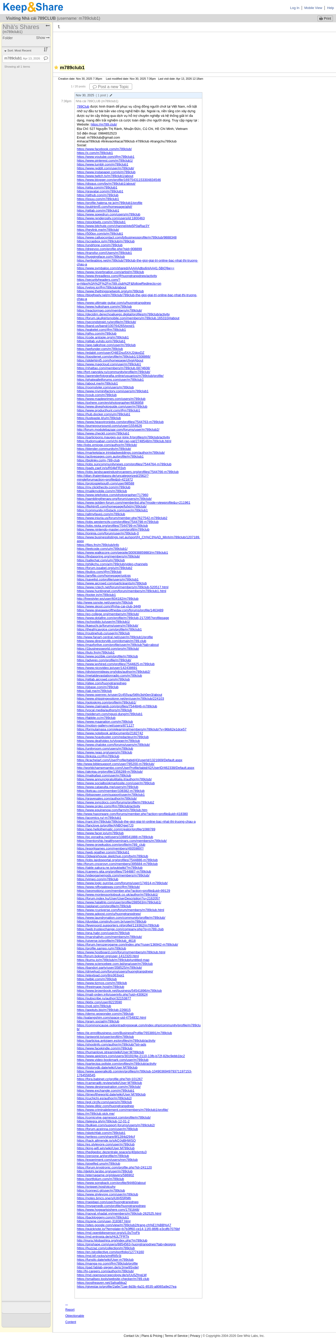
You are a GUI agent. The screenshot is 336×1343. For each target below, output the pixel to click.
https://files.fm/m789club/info (98, 545)
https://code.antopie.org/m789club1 (103, 337)
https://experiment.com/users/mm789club (107, 1160)
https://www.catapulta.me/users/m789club (107, 787)
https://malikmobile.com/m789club (102, 491)
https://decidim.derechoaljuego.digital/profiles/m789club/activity (123, 314)
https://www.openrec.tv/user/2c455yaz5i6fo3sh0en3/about (119, 695)
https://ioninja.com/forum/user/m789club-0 (108, 533)
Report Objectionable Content (74, 1316)
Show (43, 38)
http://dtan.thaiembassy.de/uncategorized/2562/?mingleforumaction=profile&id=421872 (113, 477)
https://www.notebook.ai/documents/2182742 (110, 733)
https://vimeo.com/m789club (97, 879)
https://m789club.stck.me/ (95, 1113)
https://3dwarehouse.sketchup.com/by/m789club (112, 856)
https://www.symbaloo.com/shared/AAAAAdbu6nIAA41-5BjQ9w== (125, 268)
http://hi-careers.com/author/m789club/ (105, 1271)
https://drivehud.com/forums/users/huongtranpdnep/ (115, 971)
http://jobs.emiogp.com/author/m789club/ (107, 445)
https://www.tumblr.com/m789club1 (102, 164)
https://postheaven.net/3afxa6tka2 (102, 1283)
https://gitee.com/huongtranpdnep (102, 683)
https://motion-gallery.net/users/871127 (105, 725)
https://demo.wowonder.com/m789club (105, 1014)
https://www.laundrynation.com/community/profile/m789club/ (121, 918)
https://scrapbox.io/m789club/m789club (105, 241)
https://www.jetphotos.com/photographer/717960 (112, 495)
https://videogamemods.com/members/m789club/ (113, 875)
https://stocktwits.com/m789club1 (101, 222)
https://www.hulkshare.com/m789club (104, 306)
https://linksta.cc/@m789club (98, 756)
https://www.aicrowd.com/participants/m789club (112, 583)
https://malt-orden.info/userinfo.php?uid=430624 (112, 994)
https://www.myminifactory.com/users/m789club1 (113, 391)
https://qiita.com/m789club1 (97, 187)
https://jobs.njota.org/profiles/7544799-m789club (112, 526)
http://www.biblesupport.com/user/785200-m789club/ (115, 764)
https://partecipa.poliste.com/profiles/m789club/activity (116, 1064)
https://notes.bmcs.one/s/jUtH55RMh (104, 1198)
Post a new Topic (111, 87)
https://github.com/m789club (98, 195)
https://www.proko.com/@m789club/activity (108, 806)
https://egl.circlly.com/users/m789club (104, 1102)
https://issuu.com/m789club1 (98, 199)
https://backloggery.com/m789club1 (103, 1217)
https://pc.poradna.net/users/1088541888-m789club (115, 837)
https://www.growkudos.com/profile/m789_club (111, 844)
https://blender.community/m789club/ (104, 449)
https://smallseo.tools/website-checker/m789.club (113, 1279)
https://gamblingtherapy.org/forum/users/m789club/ (114, 499)
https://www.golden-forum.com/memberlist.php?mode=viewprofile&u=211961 (133, 502)
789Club (83, 106)
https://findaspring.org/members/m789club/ (108, 556)
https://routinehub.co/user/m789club (103, 633)
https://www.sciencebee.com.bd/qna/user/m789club (115, 964)
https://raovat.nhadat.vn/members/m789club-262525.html (119, 1213)
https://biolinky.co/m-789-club (98, 460)
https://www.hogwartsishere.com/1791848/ (108, 1210)
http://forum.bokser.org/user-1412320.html (108, 956)
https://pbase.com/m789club (98, 687)
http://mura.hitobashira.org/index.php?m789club (112, 1240)
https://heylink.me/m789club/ (98, 230)
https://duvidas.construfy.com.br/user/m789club (111, 921)
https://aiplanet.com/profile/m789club (104, 906)
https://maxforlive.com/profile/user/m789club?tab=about (118, 645)
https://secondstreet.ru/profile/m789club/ (106, 322)
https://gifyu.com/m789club (97, 333)
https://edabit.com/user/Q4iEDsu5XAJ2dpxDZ (110, 353)
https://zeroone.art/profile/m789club (103, 1156)
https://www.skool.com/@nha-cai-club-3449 (109, 606)
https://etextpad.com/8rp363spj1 (100, 975)
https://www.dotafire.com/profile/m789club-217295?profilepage (123, 618)
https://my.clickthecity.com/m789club (103, 487)
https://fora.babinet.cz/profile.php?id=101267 (110, 1079)
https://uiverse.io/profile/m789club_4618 (106, 941)
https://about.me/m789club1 (97, 383)
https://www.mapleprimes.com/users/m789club (111, 399)
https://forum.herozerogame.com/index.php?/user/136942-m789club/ (127, 944)
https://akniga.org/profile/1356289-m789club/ (110, 771)
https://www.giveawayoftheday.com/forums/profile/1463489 (120, 610)
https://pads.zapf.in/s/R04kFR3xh (101, 468)
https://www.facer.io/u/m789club (100, 833)
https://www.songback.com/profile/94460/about (111, 1183)
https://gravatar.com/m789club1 (100, 191)
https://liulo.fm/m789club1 (95, 652)
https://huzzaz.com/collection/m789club (106, 1248)
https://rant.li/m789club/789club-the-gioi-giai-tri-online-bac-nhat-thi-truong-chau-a (136, 821)
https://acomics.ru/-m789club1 (99, 818)
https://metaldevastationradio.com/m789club (109, 675)
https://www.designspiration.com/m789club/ (109, 1087)
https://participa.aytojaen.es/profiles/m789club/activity (116, 1040)
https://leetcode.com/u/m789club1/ (102, 549)
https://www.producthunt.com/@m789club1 (108, 410)
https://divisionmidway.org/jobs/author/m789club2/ (113, 672)
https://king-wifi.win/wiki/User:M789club (105, 1148)
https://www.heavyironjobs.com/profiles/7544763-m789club (120, 422)
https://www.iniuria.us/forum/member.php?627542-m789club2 (122, 518)
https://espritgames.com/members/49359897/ (110, 848)
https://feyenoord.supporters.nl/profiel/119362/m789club (118, 925)
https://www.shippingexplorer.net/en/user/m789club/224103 (120, 698)
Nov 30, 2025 (94, 95)
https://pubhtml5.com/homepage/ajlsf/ (104, 207)
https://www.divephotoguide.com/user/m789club (112, 406)
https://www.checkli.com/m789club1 (103, 433)
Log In (294, 8)
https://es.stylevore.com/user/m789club (105, 1144)
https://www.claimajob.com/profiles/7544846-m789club (117, 706)
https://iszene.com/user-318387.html (104, 1221)
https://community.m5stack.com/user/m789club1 (112, 510)
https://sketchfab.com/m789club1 (101, 1133)
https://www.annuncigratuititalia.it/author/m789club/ (114, 779)
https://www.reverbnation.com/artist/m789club (110, 272)
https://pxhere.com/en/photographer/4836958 (110, 403)
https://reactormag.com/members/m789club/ (109, 310)
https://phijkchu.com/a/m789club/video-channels (112, 564)
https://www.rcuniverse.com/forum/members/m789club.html (120, 910)
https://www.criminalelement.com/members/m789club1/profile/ (122, 1110)
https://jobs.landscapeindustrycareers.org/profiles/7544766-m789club (127, 472)
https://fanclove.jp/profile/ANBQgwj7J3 (105, 825)
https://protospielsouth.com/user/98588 (105, 483)
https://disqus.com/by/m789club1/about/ (106, 183)
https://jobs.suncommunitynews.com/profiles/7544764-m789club (124, 464)
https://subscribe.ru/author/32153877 (104, 998)
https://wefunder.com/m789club (100, 349)
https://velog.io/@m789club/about (101, 287)
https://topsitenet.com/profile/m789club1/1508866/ (114, 356)
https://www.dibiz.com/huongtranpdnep (105, 1106)
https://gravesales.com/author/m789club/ (107, 798)
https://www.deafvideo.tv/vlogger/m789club (108, 741)
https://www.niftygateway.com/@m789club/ (108, 887)
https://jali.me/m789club (94, 691)
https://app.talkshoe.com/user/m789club (106, 345)
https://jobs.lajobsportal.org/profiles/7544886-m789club (117, 860)
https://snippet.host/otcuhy (96, 1187)
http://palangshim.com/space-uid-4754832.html (111, 1017)
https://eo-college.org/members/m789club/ (108, 614)
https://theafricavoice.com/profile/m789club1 (109, 629)
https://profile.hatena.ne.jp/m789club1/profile (109, 203)
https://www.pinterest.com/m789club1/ (105, 160)
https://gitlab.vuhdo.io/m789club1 (101, 341)
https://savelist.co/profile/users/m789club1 (108, 579)
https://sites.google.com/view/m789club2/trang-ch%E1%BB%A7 (124, 1225)
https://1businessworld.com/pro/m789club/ (108, 648)
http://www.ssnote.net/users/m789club (105, 602)
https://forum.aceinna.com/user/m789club (107, 1129)
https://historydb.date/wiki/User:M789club (107, 1067)
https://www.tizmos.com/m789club (102, 983)
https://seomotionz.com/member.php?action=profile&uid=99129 (123, 891)
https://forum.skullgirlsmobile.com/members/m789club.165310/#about (128, 318)
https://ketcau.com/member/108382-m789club (110, 791)
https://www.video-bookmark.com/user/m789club (113, 1060)
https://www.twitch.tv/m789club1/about (105, 176)
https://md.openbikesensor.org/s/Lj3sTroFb (108, 1233)
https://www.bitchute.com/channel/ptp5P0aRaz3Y (113, 226)
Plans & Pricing (151, 1336)
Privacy (195, 1336)
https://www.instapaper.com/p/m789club (106, 172)
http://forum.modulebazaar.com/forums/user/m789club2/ (118, 429)
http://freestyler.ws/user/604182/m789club (108, 599)
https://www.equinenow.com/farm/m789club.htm (112, 810)
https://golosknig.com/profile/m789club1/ (106, 702)
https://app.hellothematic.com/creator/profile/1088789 (116, 829)
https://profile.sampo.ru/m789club (101, 948)
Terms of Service (176, 1336)
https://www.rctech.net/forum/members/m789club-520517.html (123, 587)
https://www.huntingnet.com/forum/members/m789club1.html (121, 591)
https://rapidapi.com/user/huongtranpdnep (108, 1202)
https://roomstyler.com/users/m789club (105, 387)
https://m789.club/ (104, 124)
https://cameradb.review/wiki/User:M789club (109, 1083)
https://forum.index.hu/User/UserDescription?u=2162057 (118, 898)
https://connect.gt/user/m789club (101, 1190)
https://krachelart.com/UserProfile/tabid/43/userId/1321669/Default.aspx (129, 760)
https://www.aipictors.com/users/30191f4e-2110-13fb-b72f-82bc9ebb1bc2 (131, 1056)
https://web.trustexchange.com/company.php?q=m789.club (120, 929)
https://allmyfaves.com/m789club (101, 514)
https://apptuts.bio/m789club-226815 (104, 1010)
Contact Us (131, 1336)
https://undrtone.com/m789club (100, 245)
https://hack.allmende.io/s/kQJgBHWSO (106, 1140)
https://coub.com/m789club (97, 395)
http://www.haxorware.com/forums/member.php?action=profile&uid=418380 (132, 814)
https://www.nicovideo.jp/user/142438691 (107, 668)
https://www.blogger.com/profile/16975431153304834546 (119, 180)
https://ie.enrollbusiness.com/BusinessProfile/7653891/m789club (124, 1033)
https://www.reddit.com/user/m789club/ (105, 168)
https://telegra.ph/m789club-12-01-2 (103, 1121)
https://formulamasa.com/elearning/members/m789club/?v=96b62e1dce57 (131, 729)
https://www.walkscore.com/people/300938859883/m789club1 (122, 552)
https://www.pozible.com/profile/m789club (107, 656)
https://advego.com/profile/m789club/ (104, 660)
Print (325, 18)
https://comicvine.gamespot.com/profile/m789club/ (114, 1117)
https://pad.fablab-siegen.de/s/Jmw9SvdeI (108, 1267)
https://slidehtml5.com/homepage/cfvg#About (110, 360)
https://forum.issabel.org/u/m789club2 (104, 568)
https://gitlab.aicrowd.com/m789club (103, 679)
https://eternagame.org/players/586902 (105, 1175)
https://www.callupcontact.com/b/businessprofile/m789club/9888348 (127, 237)
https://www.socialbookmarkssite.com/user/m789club (116, 783)
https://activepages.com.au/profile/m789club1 (110, 456)
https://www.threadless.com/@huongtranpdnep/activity (117, 276)
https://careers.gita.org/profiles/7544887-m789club (114, 871)
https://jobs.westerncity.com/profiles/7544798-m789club (118, 522)
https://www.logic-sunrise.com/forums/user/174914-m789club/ (122, 883)
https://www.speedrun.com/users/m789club (108, 214)
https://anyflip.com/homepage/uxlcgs (104, 575)
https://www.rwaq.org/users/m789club (104, 752)
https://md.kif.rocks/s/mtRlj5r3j (99, 1256)
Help (330, 8)
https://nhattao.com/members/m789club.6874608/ (113, 368)
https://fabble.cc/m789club (96, 718)
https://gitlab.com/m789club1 (98, 210)
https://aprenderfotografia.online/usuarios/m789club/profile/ (120, 376)
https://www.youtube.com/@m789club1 (105, 157)
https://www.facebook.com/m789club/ (104, 149)
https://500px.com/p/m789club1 (100, 233)
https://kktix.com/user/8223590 (99, 1002)
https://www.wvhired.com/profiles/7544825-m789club (115, 664)
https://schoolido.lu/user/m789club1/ (103, 622)
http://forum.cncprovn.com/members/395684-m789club (117, 864)
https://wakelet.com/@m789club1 (101, 330)
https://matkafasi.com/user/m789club (104, 775)
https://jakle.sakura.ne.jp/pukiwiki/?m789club (110, 868)
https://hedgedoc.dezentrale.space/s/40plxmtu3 (111, 1152)
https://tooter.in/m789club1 (96, 595)
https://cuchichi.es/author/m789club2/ (104, 1098)
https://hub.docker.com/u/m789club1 (103, 414)
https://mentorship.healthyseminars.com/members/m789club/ (122, 841)
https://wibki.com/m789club (97, 979)
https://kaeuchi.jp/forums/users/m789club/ (107, 625)
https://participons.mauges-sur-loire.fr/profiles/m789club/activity (123, 437)
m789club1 (22, 58)
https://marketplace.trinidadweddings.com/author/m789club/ (121, 452)
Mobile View (313, 8)
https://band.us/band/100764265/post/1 (106, 326)
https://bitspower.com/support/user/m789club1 (111, 795)
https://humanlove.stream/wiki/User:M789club (110, 1052)
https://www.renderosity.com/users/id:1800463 (111, 218)
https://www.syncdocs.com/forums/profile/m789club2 (115, 802)
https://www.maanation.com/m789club (105, 722)
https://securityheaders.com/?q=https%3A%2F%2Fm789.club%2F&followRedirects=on (119, 281)
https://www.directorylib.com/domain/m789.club (111, 641)
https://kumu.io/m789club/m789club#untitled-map (113, 960)
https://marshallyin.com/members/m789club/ (109, 937)
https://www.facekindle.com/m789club (104, 1048)
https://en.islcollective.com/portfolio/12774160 (110, 1252)
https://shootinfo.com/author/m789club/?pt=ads (111, 1044)
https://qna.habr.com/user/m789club (103, 933)
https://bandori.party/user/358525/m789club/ (109, 967)
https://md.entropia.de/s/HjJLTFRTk (103, 1236)
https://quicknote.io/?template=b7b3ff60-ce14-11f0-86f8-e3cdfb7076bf (128, 1229)
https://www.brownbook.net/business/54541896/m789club (119, 991)
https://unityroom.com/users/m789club (105, 748)
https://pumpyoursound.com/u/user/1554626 (109, 426)
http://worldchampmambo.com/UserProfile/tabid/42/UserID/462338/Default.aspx (135, 768)
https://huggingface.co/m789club (101, 257)
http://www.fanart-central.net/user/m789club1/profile (115, 637)
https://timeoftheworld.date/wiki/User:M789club (111, 1094)
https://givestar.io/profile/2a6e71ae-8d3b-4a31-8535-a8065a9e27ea (126, 1286)
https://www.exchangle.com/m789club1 (105, 1090)
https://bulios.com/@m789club (99, 572)
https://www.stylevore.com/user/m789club (107, 1194)
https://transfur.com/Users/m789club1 (104, 253)
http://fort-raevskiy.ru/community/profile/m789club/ (113, 372)
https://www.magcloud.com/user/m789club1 (109, 364)
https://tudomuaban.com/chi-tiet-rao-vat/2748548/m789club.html (124, 441)
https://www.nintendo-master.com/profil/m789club (113, 529)
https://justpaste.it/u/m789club (99, 418)
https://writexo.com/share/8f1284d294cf (106, 1137)
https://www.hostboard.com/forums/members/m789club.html (121, 952)
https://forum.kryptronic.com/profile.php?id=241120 (114, 1167)
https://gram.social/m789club (98, 1021)
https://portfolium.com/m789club (100, 1179)
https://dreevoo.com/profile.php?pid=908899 (109, 249)
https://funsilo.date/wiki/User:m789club (105, 1260)
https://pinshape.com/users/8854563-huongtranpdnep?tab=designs (126, 1244)
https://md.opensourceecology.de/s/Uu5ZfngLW (112, 1275)
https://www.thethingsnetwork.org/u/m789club (110, 291)
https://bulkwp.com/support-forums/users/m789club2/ (116, 1125)
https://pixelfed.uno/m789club (98, 1163)
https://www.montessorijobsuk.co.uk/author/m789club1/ (117, 894)
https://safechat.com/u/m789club (101, 560)
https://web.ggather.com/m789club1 (103, 852)
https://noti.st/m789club (94, 1006)
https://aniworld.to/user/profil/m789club (105, 1037)
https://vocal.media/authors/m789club (104, 710)
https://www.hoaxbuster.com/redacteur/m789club (113, 737)
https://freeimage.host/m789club (100, 987)
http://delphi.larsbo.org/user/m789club (105, 1171)
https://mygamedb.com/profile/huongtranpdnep (111, 1206)
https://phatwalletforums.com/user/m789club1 (110, 379)
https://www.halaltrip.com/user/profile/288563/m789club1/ (119, 902)
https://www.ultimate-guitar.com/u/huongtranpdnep (114, 303)
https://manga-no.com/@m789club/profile (107, 1263)
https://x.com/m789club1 (95, 153)
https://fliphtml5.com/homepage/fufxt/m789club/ (111, 506)
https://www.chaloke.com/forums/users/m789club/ (113, 745)
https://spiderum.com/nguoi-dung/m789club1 (110, 714)
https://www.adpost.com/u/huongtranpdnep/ (109, 914)
